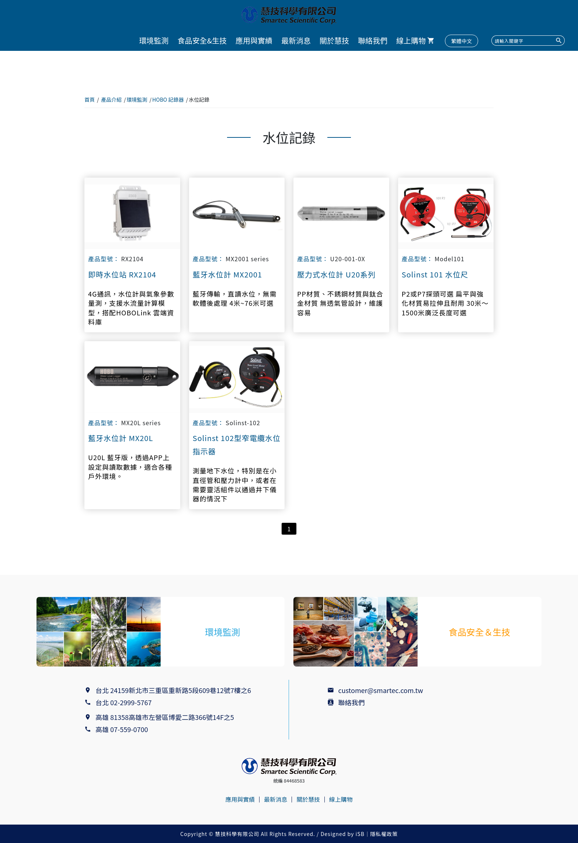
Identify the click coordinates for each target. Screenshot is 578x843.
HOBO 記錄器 (168, 99)
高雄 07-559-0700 (123, 729)
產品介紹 (111, 99)
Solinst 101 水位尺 (435, 274)
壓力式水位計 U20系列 (336, 274)
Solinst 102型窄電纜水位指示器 (237, 445)
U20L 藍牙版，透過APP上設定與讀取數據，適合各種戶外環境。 (130, 466)
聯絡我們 (372, 40)
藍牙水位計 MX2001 (227, 274)
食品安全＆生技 (480, 631)
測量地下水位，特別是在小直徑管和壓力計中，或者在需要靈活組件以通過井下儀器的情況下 (235, 484)
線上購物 (411, 40)
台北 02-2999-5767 (123, 702)
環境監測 (153, 40)
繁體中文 (461, 41)
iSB (360, 833)
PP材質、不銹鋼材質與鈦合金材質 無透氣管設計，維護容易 (340, 303)
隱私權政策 (384, 833)
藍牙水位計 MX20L (120, 438)
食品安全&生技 (202, 40)
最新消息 (296, 40)
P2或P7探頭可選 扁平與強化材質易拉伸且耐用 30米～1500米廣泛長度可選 (445, 303)
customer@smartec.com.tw (380, 690)
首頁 (89, 99)
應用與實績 (254, 40)
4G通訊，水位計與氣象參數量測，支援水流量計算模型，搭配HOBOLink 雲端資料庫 (131, 307)
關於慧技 (334, 40)
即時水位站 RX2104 (122, 274)
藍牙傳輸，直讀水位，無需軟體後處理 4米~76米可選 (235, 298)
